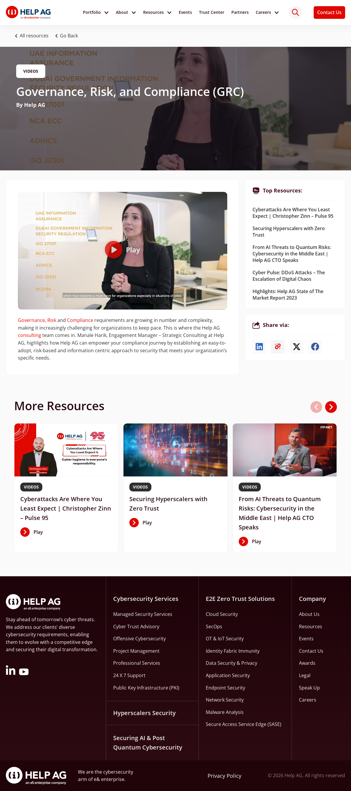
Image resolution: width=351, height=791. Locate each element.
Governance (31, 320)
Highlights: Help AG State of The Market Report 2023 (288, 294)
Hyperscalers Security (144, 713)
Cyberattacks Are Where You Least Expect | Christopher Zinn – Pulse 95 (293, 212)
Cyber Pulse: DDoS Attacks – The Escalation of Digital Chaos (289, 275)
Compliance (80, 320)
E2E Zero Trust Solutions (240, 599)
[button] (67, 36)
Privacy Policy (224, 775)
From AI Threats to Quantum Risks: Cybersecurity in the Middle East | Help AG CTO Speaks (292, 253)
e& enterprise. (110, 779)
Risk (51, 320)
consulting (29, 335)
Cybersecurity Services (145, 599)
